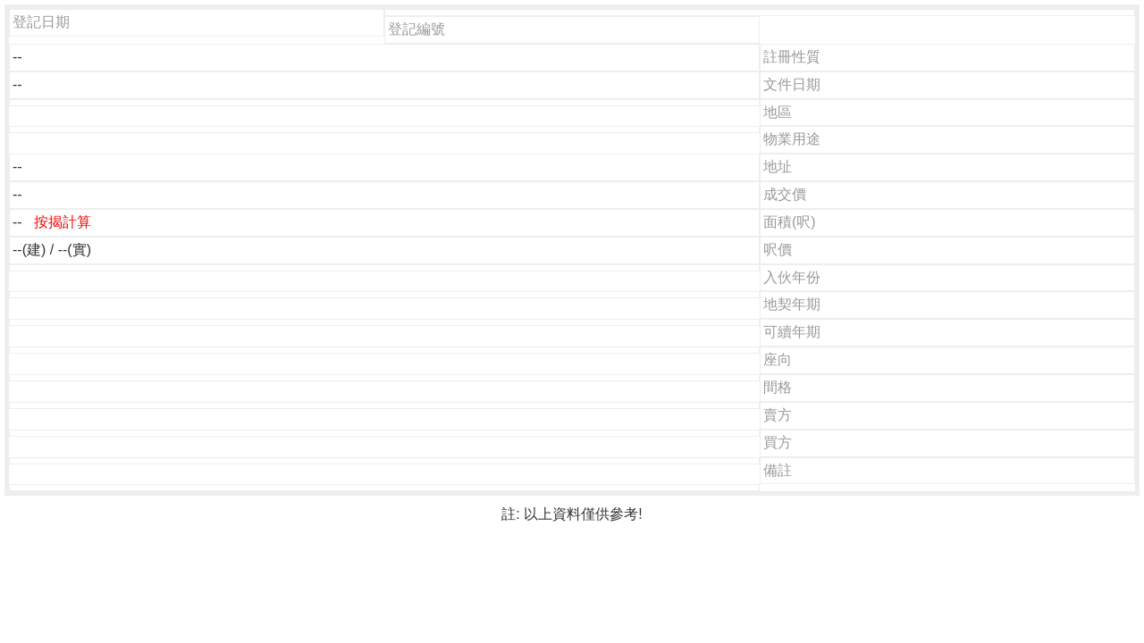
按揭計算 (62, 222)
